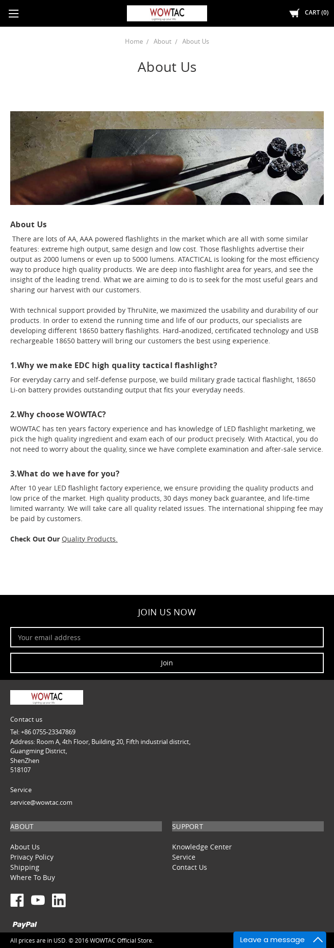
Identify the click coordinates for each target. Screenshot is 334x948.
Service (183, 857)
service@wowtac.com (41, 802)
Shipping (24, 867)
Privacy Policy (31, 857)
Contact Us (189, 867)
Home (134, 41)
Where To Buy (32, 877)
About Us (195, 41)
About (163, 41)
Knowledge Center (202, 846)
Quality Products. (90, 538)
